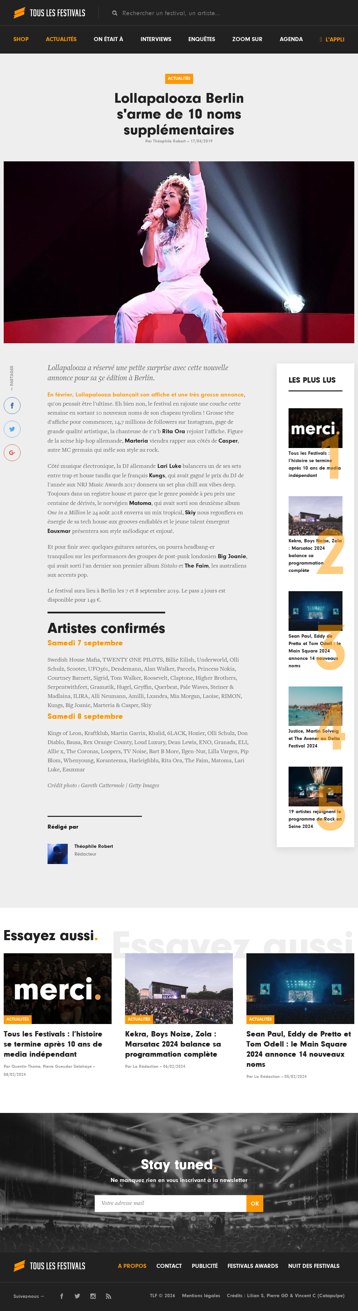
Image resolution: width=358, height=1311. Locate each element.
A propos (132, 1266)
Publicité (205, 1266)
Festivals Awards (253, 1266)
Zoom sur (247, 39)
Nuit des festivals (313, 1266)
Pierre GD (277, 1295)
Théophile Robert (169, 141)
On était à (108, 39)
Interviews (156, 39)
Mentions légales (201, 1295)
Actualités (61, 39)
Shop (21, 39)
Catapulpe (331, 1295)
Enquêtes (201, 39)
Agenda (291, 39)
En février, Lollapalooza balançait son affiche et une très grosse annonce (146, 395)
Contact (169, 1266)
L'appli (332, 39)
